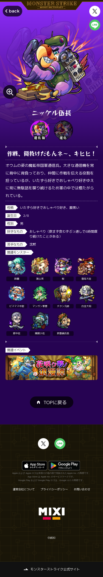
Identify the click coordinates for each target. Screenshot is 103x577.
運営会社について (24, 489)
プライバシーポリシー (54, 489)
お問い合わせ (82, 489)
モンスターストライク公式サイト (55, 569)
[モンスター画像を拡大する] (10, 92)
